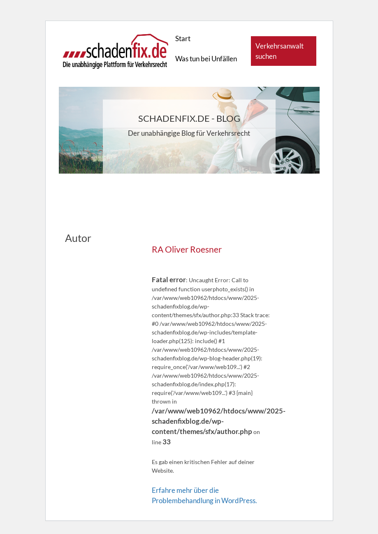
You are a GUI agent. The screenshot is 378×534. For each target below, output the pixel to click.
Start (182, 38)
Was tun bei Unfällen (206, 58)
